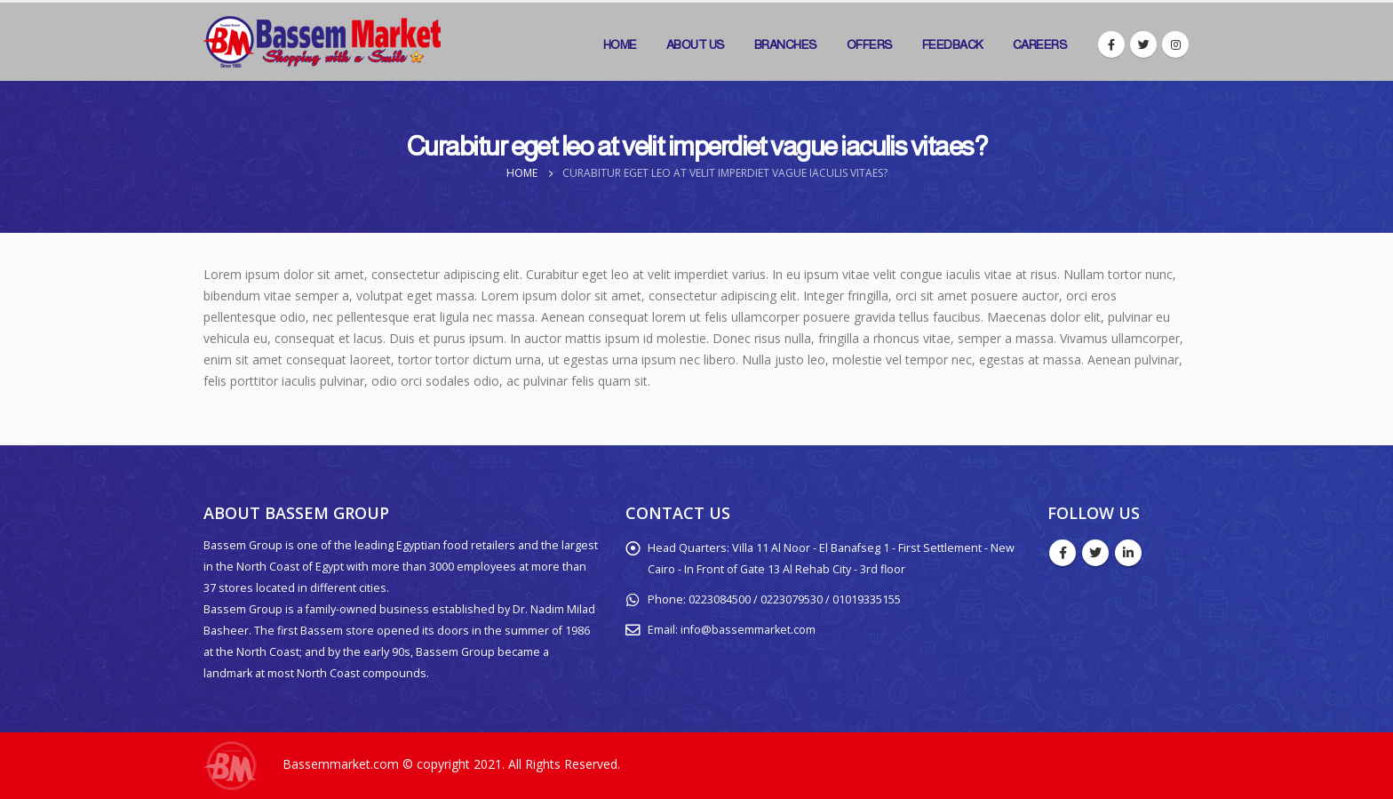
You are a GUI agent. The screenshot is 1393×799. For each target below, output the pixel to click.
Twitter (1095, 552)
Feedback (952, 44)
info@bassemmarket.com (748, 629)
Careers (1040, 44)
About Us (695, 44)
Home (620, 44)
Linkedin (1128, 552)
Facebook (1062, 552)
